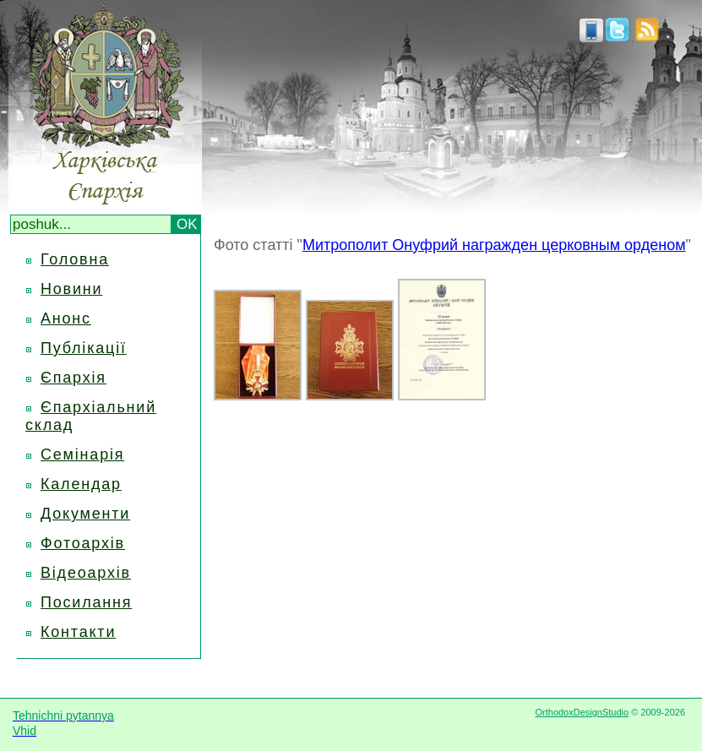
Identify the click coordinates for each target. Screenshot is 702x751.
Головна (75, 259)
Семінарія (82, 454)
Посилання (86, 602)
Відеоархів (86, 572)
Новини (71, 288)
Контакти (78, 631)
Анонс (66, 318)
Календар (81, 484)
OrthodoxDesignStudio (582, 712)
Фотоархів (83, 543)
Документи (85, 513)
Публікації (84, 348)
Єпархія (73, 377)
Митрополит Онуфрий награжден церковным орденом (494, 245)
